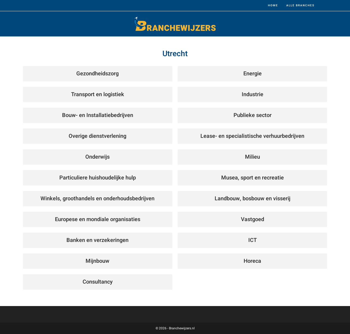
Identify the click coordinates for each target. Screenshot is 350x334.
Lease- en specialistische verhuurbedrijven (252, 136)
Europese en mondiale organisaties (97, 219)
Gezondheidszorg (97, 74)
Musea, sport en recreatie (252, 178)
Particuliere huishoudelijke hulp (97, 178)
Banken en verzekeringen (97, 240)
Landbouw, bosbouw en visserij (252, 198)
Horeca (252, 261)
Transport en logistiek (97, 94)
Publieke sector (253, 115)
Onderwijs (97, 157)
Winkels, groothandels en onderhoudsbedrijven (97, 198)
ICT (252, 240)
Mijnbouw (97, 261)
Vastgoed (252, 219)
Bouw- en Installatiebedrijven (97, 115)
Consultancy (98, 282)
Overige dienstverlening (97, 136)
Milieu (252, 157)
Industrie (252, 94)
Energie (252, 74)
